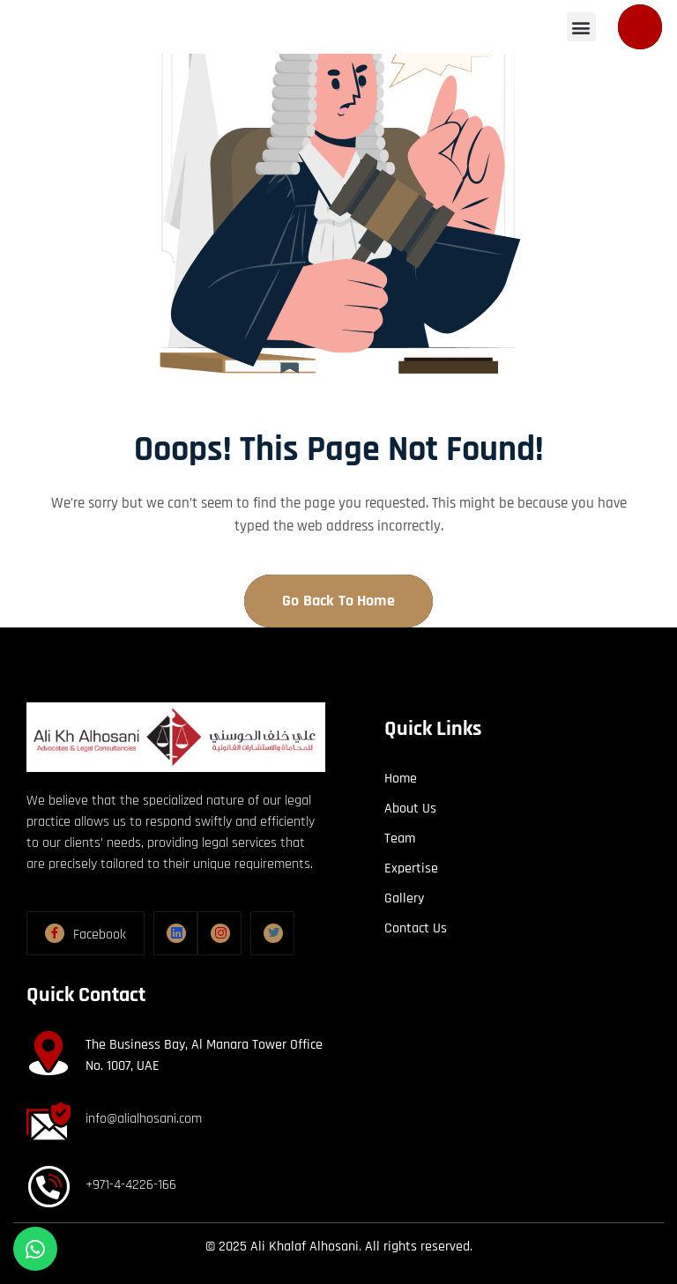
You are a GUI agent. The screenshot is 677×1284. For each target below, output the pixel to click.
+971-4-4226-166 (131, 1185)
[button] (496, 26)
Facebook (99, 934)
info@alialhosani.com (144, 1119)
